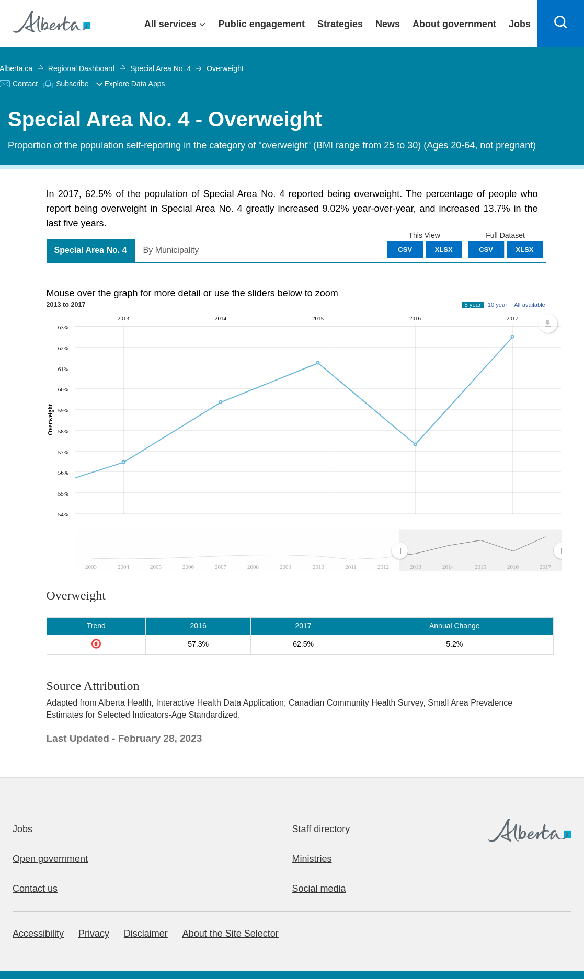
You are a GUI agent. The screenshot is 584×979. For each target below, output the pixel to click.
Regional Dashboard (81, 68)
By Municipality (171, 250)
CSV (486, 250)
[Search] (560, 23)
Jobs (22, 829)
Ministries (312, 859)
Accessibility (38, 933)
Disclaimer (146, 933)
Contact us (35, 888)
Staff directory (321, 829)
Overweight (225, 68)
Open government (50, 859)
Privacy (93, 933)
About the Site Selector (230, 933)
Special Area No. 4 (160, 68)
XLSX (525, 250)
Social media (319, 888)
